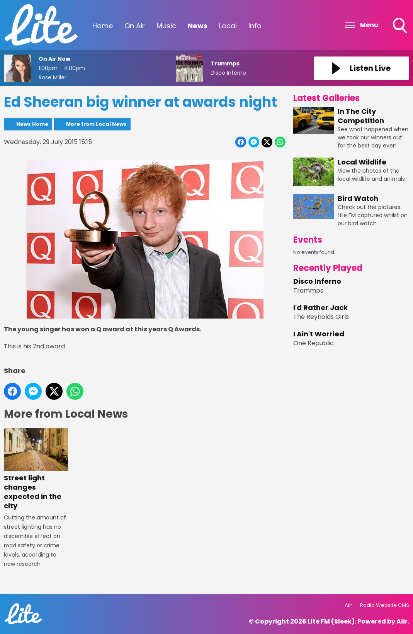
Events (307, 240)
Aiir (348, 605)
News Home (32, 124)
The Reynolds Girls (321, 316)
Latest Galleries (326, 98)
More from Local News (96, 124)
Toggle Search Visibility (400, 26)
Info (255, 26)
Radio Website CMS (384, 605)
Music (166, 26)
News (197, 26)
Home (102, 26)
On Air (134, 26)
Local (228, 26)
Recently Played (327, 268)
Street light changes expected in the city (36, 469)
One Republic (313, 343)
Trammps (308, 290)
